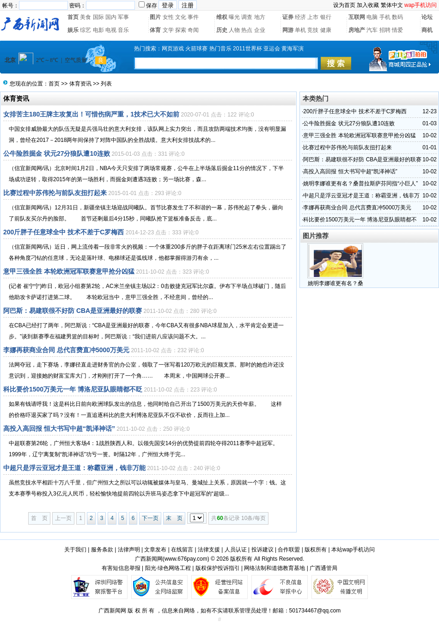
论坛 (427, 17)
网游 (287, 30)
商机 (427, 30)
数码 (397, 17)
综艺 (85, 30)
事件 (193, 17)
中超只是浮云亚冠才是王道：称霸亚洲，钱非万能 (74, 467)
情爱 (397, 30)
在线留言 (182, 549)
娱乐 (73, 30)
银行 (325, 17)
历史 (221, 30)
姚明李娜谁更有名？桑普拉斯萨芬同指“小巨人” (360, 183)
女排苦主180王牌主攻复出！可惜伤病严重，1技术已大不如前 (91, 114)
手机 (384, 17)
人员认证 (236, 549)
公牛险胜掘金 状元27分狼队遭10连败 (56, 153)
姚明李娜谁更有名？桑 (335, 283)
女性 (168, 17)
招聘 (384, 30)
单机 (300, 30)
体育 (155, 30)
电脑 (372, 17)
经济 (300, 17)
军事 (123, 17)
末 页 (174, 518)
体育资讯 (80, 83)
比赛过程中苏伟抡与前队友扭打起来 (55, 192)
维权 (221, 17)
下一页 (150, 518)
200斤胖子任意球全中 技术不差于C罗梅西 (63, 232)
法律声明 (129, 549)
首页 (73, 17)
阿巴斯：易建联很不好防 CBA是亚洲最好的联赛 (72, 310)
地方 (259, 17)
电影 (98, 30)
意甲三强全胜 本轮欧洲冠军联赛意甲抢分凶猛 (68, 271)
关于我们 (75, 549)
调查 (246, 17)
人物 (234, 30)
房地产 (356, 30)
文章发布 (155, 549)
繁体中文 (392, 5)
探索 (180, 30)
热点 (246, 30)
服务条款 (102, 549)
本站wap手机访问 (353, 549)
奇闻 (193, 30)
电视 (110, 30)
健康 (325, 30)
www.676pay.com (186, 559)
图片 (155, 17)
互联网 (356, 17)
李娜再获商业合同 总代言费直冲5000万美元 (66, 350)
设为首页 (344, 5)
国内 (110, 17)
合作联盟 (289, 549)
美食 (85, 17)
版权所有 (316, 549)
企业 (259, 30)
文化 (180, 17)
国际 (98, 17)
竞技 (312, 30)
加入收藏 (368, 5)
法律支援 (209, 549)
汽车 (372, 30)
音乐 (123, 30)
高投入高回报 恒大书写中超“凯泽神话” (59, 428)
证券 (287, 17)
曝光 (234, 17)
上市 (312, 17)
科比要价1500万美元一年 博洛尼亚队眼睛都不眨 (72, 389)
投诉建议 (262, 549)
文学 (168, 30)
